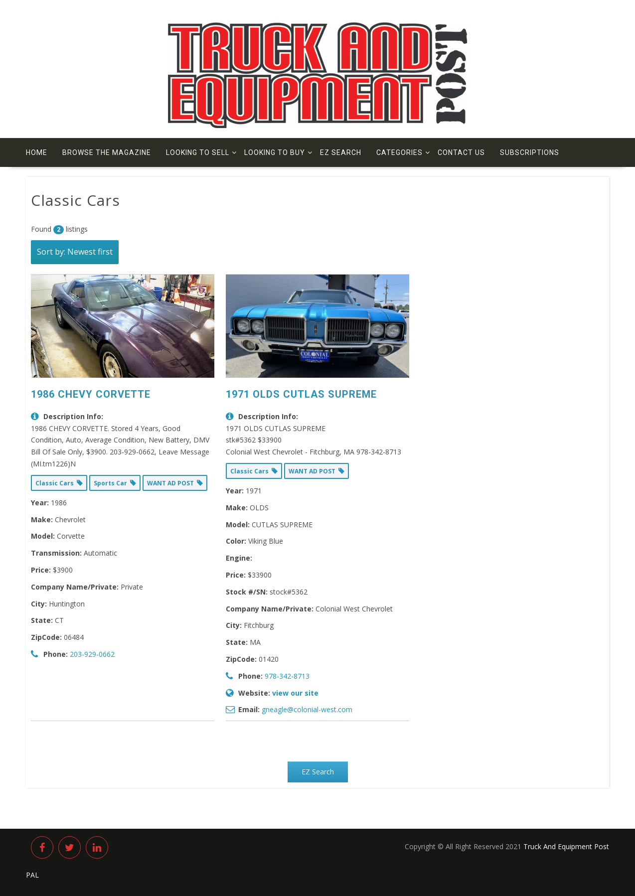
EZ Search (340, 152)
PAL (32, 875)
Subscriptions (529, 152)
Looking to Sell (197, 152)
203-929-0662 (92, 654)
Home (36, 152)
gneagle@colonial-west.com (307, 709)
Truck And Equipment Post (566, 846)
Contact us (461, 152)
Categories (399, 152)
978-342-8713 (287, 676)
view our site (295, 693)
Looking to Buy (274, 152)
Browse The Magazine (106, 152)
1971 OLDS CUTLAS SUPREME (301, 394)
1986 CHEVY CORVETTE (91, 394)
